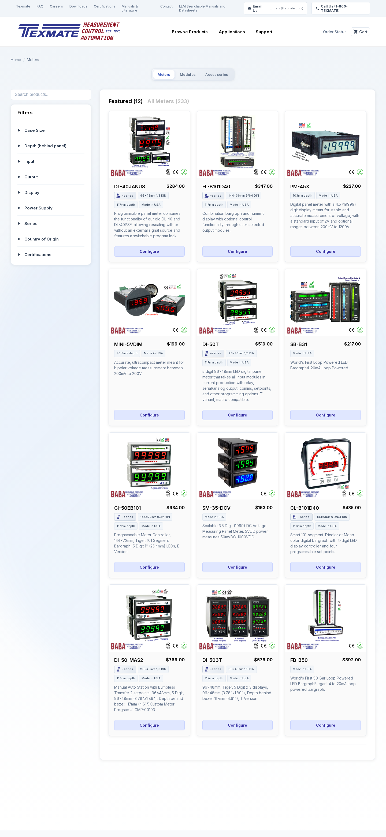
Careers (56, 6)
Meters (33, 59)
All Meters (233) (168, 104)
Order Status (327, 31)
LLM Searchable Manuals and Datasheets (202, 8)
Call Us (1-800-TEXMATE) (332, 8)
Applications (228, 31)
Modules (187, 75)
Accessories (227, 75)
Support (260, 31)
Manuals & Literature (130, 8)
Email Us (275, 8)
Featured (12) (126, 104)
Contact (166, 6)
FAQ (40, 6)
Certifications (104, 6)
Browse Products (186, 31)
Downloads (78, 6)
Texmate (23, 6)
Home (16, 59)
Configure (149, 254)
